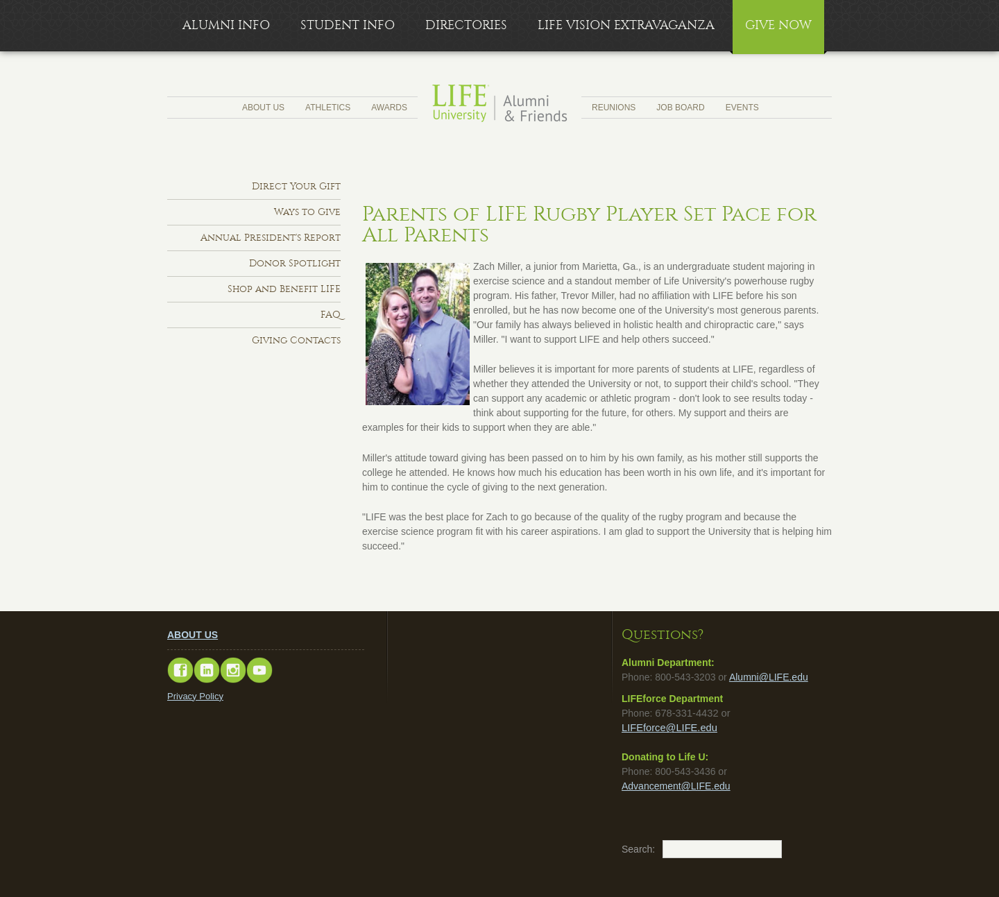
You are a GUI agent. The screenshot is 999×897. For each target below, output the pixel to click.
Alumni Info (226, 25)
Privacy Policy (195, 696)
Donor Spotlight (295, 263)
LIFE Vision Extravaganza (626, 25)
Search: (628, 849)
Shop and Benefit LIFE (284, 289)
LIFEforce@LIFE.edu (669, 727)
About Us (263, 107)
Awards (389, 107)
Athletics (327, 107)
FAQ (331, 315)
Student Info (347, 25)
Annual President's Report (270, 238)
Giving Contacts (296, 340)
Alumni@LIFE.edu (768, 677)
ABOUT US (192, 634)
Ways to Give (307, 212)
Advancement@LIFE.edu (676, 786)
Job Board (680, 107)
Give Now (778, 25)
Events (742, 107)
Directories (466, 25)
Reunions (613, 107)
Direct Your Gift (296, 186)
